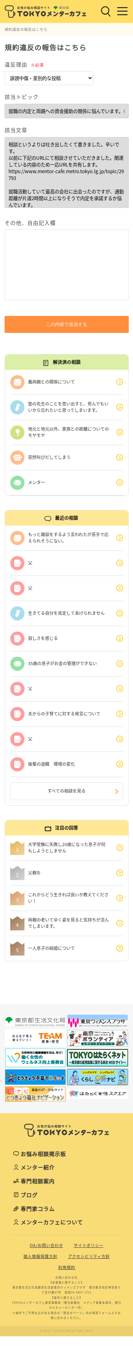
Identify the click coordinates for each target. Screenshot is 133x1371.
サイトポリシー (89, 1245)
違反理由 (24, 64)
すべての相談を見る (66, 791)
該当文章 (16, 130)
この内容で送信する (66, 324)
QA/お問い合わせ (46, 1245)
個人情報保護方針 (40, 1256)
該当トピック (22, 97)
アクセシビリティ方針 (89, 1256)
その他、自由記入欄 (30, 223)
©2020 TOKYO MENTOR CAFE (66, 1330)
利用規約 (66, 1267)
